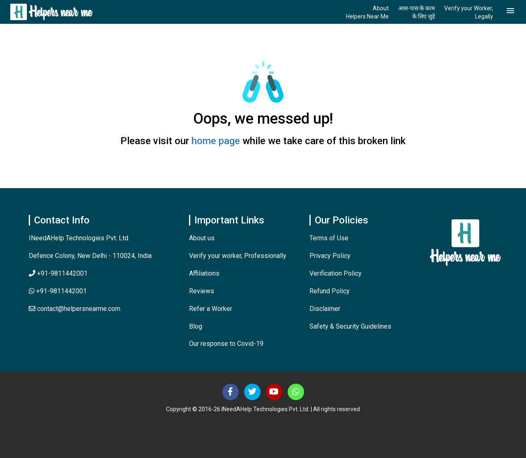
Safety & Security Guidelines (350, 326)
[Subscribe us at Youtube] (274, 392)
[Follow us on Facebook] (230, 392)
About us (202, 238)
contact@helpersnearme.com (74, 309)
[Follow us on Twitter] (252, 392)
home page (215, 141)
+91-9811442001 (58, 273)
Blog (195, 326)
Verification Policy (335, 273)
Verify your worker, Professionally (237, 256)
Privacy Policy (330, 256)
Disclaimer (324, 309)
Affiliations (204, 273)
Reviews (201, 291)
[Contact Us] (296, 392)
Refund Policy (329, 291)
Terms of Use (328, 238)
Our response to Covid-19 (226, 344)
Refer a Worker (210, 309)
